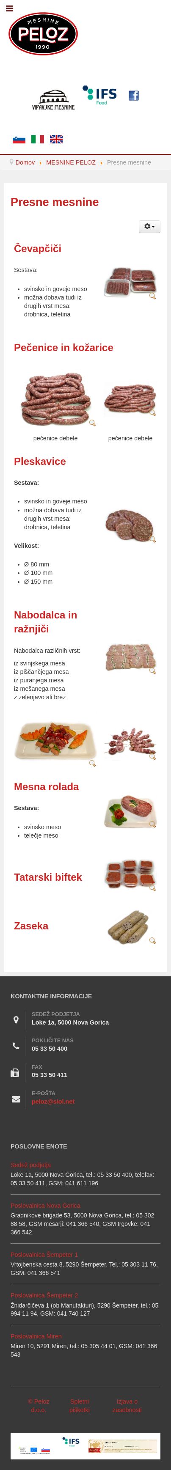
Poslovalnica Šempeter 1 (44, 1254)
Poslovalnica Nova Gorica (45, 1205)
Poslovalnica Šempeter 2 (44, 1295)
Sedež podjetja (31, 1165)
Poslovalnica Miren (36, 1336)
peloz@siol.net (53, 1101)
